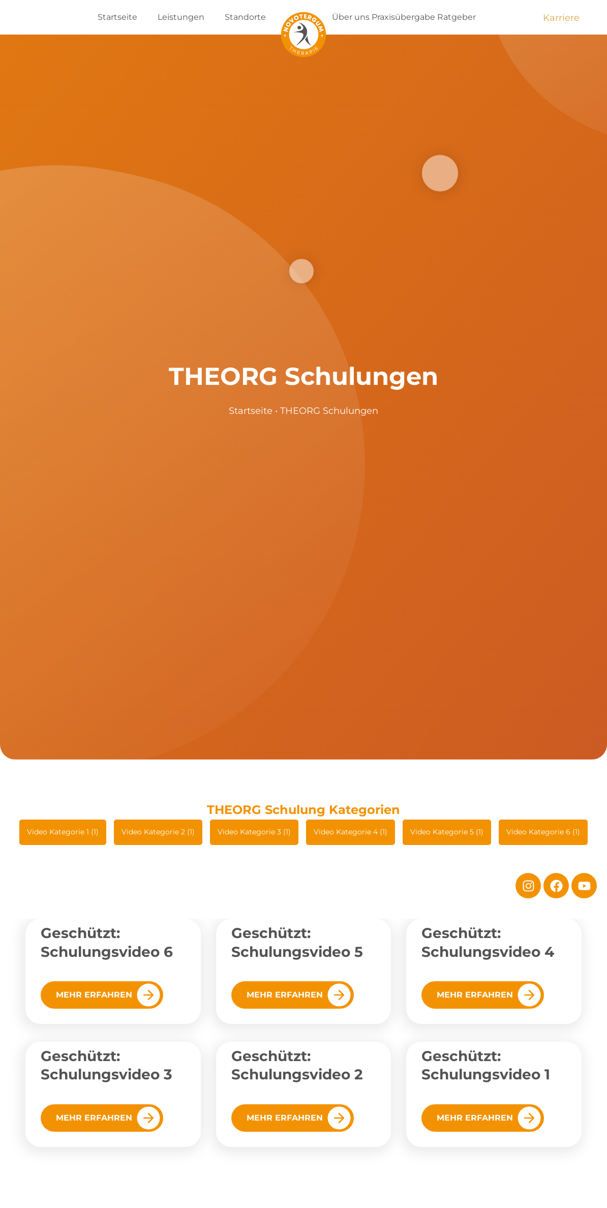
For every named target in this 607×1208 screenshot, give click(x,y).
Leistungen (181, 17)
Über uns (351, 17)
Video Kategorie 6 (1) (543, 831)
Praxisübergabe (403, 17)
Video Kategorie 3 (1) (254, 831)
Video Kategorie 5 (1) (446, 831)
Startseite (117, 17)
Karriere (561, 17)
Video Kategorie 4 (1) (350, 831)
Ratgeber (456, 17)
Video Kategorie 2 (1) (158, 831)
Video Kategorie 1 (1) (63, 831)
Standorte (245, 17)
